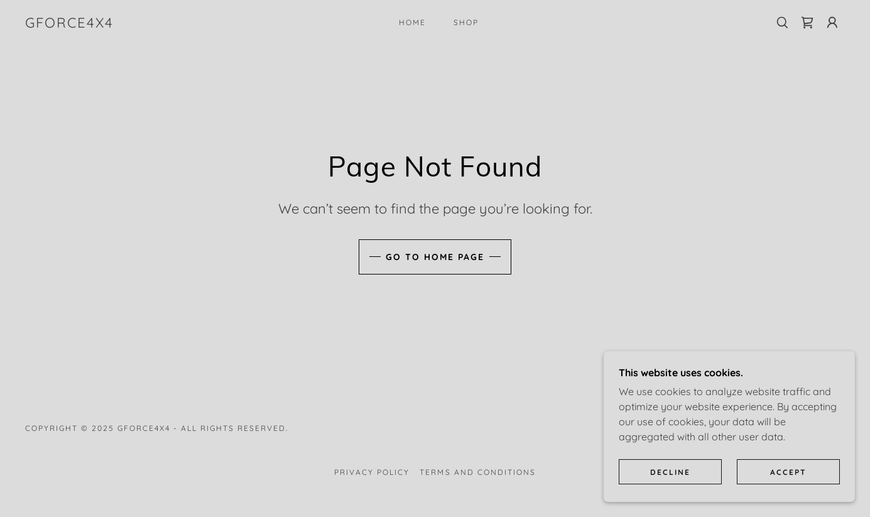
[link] (69, 24)
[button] (832, 22)
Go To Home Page (435, 257)
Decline (670, 498)
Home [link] (412, 22)
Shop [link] (466, 22)
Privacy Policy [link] (372, 472)
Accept (788, 498)
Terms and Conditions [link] (477, 472)
